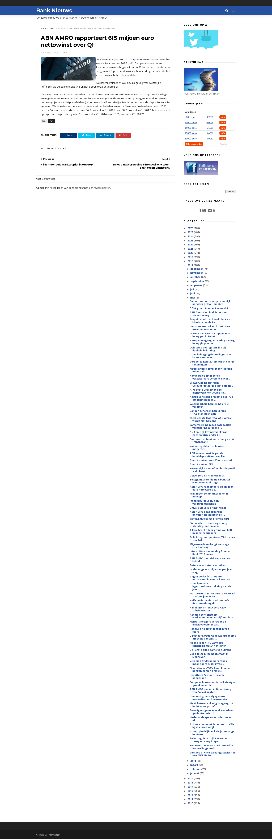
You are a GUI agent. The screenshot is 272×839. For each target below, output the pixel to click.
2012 (191, 795)
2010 (191, 803)
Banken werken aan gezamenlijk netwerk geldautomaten (210, 302)
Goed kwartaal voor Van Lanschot (211, 460)
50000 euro (191, 138)
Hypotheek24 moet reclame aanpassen (207, 676)
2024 (191, 236)
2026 (191, 228)
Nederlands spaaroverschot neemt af (212, 719)
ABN (51, 28)
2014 (191, 786)
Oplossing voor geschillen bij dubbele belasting (208, 349)
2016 (191, 778)
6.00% (210, 122)
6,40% (210, 133)
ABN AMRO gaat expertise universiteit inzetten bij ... (207, 513)
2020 (191, 252)
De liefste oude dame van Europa (210, 649)
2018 (191, 261)
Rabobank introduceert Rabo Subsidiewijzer (208, 609)
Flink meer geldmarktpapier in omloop (209, 495)
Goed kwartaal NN (201, 464)
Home (43, 28)
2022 (191, 244)
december (197, 268)
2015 (191, 782)
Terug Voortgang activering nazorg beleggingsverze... (212, 342)
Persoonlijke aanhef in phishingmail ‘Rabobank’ (212, 470)
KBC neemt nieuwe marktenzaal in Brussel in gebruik (211, 747)
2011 (191, 799)
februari (195, 769)
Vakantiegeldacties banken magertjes (207, 447)
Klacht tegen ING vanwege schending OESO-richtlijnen (208, 644)
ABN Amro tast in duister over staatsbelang (208, 314)
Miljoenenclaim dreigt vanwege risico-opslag (209, 546)
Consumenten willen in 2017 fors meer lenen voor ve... (210, 328)
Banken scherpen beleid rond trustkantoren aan (208, 412)
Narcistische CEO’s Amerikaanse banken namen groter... (210, 669)
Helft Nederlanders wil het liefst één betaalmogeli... (210, 602)
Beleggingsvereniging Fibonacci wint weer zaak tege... (210, 481)
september (197, 281)
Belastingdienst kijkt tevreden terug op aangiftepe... (209, 740)
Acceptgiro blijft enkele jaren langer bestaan (213, 733)
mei (193, 297)
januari (195, 773)
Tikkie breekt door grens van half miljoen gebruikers (211, 531)
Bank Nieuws (54, 10)
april (193, 760)
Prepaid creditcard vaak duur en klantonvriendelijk (210, 321)
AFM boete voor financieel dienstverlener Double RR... (208, 391)
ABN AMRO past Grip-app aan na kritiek (210, 560)
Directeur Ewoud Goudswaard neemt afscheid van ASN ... (213, 637)
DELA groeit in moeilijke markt (209, 308)
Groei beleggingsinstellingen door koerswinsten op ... (211, 356)
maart (194, 764)
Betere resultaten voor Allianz (209, 565)
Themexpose (54, 834)
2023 (191, 240)
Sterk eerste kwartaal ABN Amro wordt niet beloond (210, 419)
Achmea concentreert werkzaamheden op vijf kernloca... (213, 616)
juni (193, 293)
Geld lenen (190, 111)
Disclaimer (223, 144)
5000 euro (190, 117)
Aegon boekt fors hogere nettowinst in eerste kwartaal (210, 578)
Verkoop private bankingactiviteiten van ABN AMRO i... (213, 754)
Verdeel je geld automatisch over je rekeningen (212, 363)
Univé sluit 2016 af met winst (208, 507)
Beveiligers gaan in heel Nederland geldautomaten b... (211, 712)
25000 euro (191, 133)
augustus (196, 285)
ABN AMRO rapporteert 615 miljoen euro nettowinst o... (211, 488)
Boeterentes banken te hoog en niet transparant (213, 440)
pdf (131, 63)
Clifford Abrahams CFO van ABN (209, 519)
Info (223, 117)
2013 (191, 791)
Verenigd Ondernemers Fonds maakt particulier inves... (208, 662)
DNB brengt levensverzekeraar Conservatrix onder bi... (209, 433)
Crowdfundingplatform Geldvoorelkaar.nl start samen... (211, 384)
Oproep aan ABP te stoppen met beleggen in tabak (210, 335)
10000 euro (191, 122)
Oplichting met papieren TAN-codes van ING (212, 538)
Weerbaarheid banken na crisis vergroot (209, 405)
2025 (191, 232)
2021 (191, 248)
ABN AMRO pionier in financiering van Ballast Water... (210, 690)
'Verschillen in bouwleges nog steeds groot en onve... (208, 524)
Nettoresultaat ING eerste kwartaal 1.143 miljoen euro (212, 595)
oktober (195, 277)
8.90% (210, 117)
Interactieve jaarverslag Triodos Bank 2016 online (210, 553)
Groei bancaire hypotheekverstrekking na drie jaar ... (211, 586)
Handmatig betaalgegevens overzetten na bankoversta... (209, 698)
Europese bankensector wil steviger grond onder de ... (212, 683)
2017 (191, 265)
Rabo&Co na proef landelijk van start (209, 630)
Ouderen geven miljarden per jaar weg (211, 571)
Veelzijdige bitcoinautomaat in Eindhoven (209, 655)
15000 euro (191, 127)
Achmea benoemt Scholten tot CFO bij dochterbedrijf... (212, 726)
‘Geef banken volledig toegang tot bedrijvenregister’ (211, 705)
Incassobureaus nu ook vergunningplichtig (204, 502)
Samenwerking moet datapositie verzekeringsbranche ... (210, 426)
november (197, 272)
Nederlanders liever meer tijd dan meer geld (211, 370)
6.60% (210, 127)
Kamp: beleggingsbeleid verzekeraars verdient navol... (210, 377)
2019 (191, 257)
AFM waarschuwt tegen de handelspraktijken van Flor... (209, 455)
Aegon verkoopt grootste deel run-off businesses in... (212, 398)
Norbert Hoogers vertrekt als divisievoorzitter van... (208, 623)
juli (192, 289)
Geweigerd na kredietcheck (207, 475)
